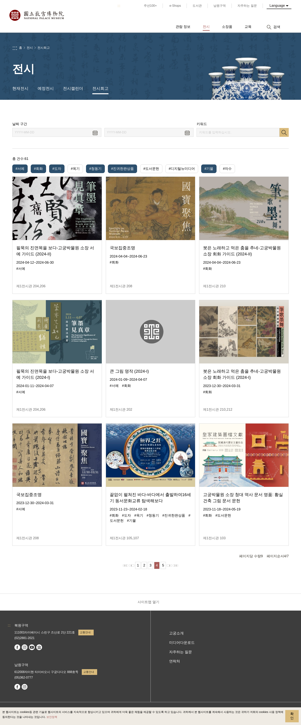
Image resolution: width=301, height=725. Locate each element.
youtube (32, 650)
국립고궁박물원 (36, 15)
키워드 (202, 124)
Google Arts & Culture (39, 650)
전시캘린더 (73, 88)
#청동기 (95, 169)
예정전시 (46, 88)
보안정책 (51, 716)
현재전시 (20, 88)
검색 (284, 132)
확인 (292, 716)
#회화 (38, 169)
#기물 (208, 169)
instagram (24, 650)
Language (277, 5)
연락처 (174, 664)
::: (118, 6)
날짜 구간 (19, 124)
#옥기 (75, 169)
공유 (246, 110)
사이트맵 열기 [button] (148, 605)
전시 (30, 47)
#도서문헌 (151, 169)
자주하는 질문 (180, 655)
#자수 (227, 169)
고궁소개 (176, 636)
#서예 (20, 169)
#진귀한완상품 (122, 169)
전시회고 (43, 47)
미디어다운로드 (182, 645)
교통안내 (85, 635)
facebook (17, 650)
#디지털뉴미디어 (182, 169)
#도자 (56, 169)
